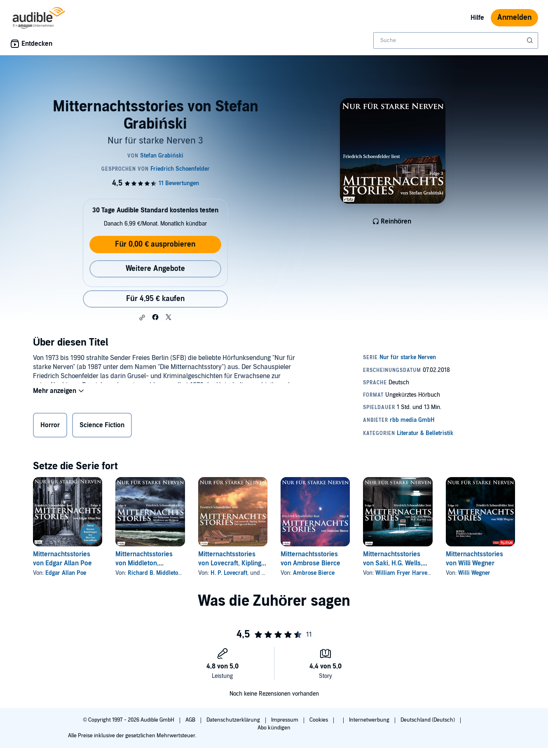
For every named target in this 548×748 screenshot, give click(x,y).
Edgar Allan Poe (65, 572)
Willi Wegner (474, 572)
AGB (191, 720)
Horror (50, 427)
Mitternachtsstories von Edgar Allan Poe (62, 558)
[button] (142, 317)
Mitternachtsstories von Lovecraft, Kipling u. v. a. (229, 563)
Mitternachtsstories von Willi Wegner (474, 558)
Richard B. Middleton (154, 572)
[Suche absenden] (530, 40)
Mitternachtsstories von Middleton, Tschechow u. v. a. (144, 563)
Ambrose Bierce (314, 572)
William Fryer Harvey (402, 572)
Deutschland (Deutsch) (428, 720)
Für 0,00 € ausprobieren (155, 244)
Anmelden (514, 17)
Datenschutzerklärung (233, 720)
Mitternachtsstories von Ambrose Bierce (310, 558)
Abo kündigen (274, 727)
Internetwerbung (370, 720)
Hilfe (477, 18)
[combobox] (455, 40)
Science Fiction (102, 427)
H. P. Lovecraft (229, 572)
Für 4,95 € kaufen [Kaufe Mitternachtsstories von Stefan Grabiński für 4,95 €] (155, 298)
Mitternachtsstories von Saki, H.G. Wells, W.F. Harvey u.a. (392, 563)
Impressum (285, 720)
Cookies (319, 720)
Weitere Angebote (155, 268)
